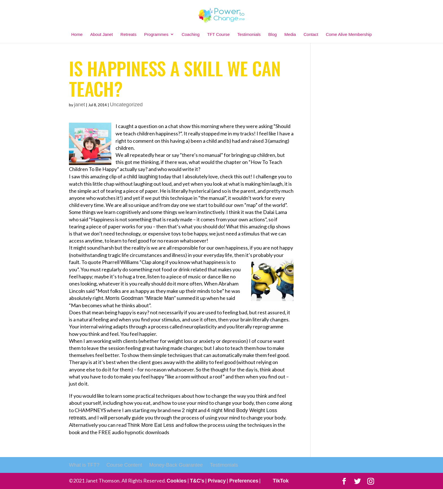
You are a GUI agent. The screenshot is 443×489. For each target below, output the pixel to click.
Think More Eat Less (151, 425)
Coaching (190, 34)
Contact (310, 34)
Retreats (128, 34)
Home (76, 34)
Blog (272, 34)
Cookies (176, 481)
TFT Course (218, 34)
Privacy (217, 481)
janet (79, 104)
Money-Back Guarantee (176, 465)
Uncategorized (126, 104)
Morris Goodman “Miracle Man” (140, 298)
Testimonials (249, 34)
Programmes (156, 34)
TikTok (280, 481)
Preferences (243, 481)
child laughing (142, 176)
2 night (189, 410)
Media (290, 34)
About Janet (101, 34)
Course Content (124, 465)
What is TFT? (84, 465)
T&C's (197, 481)
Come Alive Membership (349, 34)
